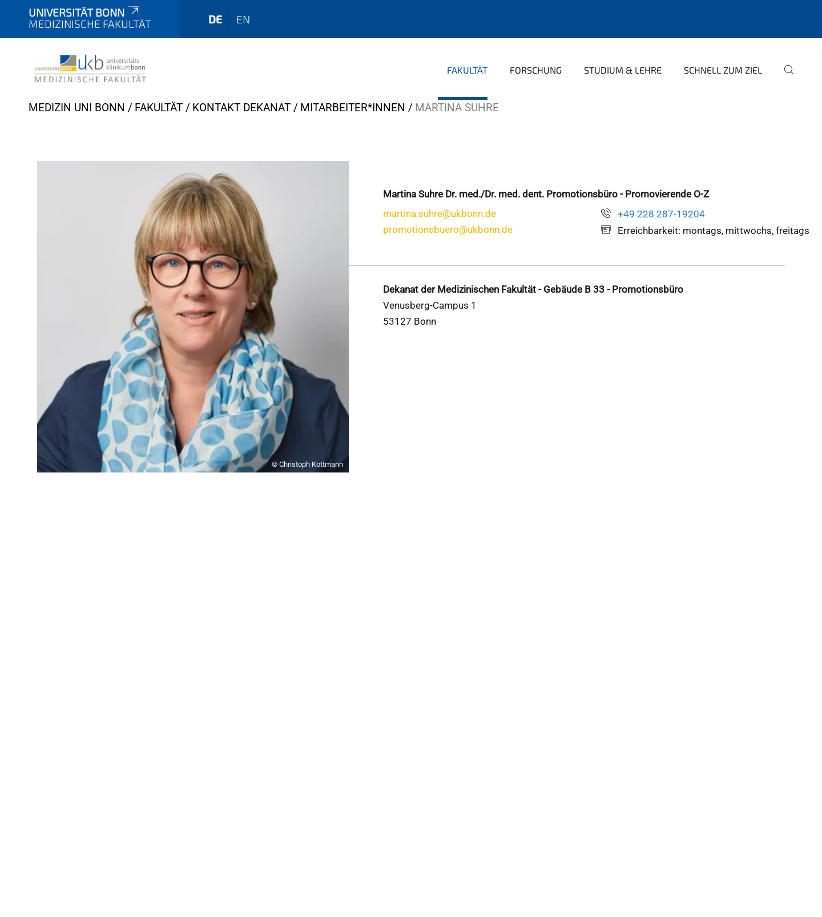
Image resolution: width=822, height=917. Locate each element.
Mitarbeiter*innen (352, 107)
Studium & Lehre (623, 69)
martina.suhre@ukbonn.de (439, 213)
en (243, 19)
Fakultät (467, 69)
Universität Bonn (85, 12)
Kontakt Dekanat (241, 107)
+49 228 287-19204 (661, 214)
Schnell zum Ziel (723, 69)
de (215, 19)
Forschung (536, 69)
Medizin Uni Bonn (77, 107)
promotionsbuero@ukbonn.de (448, 229)
